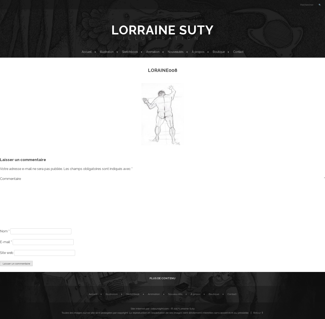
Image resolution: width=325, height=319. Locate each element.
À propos (198, 51)
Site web (6, 253)
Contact (238, 51)
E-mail (6, 242)
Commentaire (162, 179)
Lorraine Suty (162, 30)
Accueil (87, 51)
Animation (152, 51)
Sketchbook (130, 51)
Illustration (162, 38)
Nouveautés (176, 51)
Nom (5, 231)
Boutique (219, 51)
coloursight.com (160, 308)
